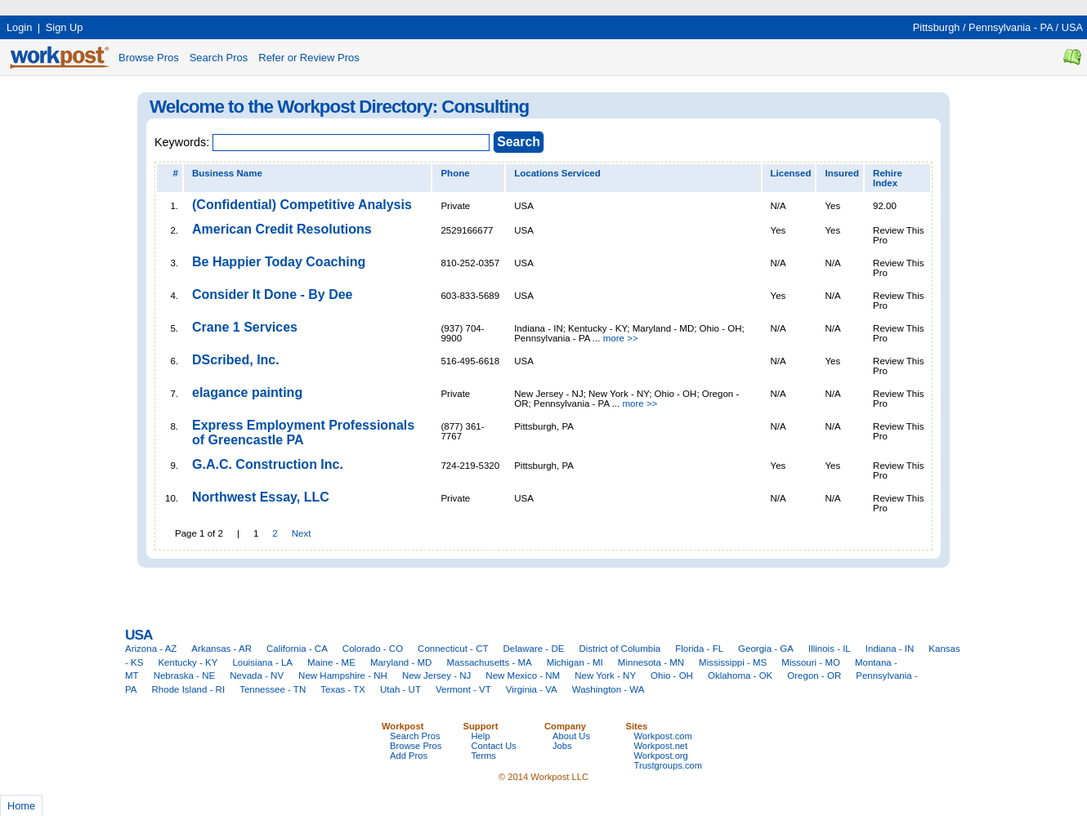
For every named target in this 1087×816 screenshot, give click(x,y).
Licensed (791, 173)
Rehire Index (887, 178)
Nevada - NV (257, 675)
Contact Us (494, 746)
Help (481, 736)
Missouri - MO (810, 662)
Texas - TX (342, 689)
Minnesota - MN (651, 662)
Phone (455, 173)
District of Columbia (619, 648)
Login (19, 27)
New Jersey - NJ (436, 675)
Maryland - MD (401, 662)
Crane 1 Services (244, 327)
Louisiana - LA (262, 662)
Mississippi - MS (733, 662)
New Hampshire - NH (342, 675)
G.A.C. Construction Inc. (267, 464)
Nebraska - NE (185, 675)
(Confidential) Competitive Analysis (302, 205)
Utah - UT (400, 689)
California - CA (297, 648)
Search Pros (219, 57)
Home (21, 806)
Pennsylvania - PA (1010, 27)
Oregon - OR (814, 675)
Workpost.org (661, 755)
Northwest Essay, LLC (260, 497)
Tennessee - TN (272, 689)
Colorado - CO (372, 648)
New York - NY (605, 675)
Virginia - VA (531, 689)
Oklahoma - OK (740, 675)
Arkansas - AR (221, 648)
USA (1072, 27)
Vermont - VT (463, 689)
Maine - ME (331, 662)
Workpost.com (663, 736)
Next (301, 533)
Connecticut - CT (453, 648)
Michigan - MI (575, 662)
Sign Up (64, 27)
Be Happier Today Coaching (278, 262)
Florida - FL (699, 648)
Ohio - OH (672, 675)
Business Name (227, 173)
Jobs (562, 746)
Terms (484, 755)
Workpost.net (661, 746)
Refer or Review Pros (309, 57)
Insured (842, 173)
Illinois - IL (829, 648)
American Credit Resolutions (282, 229)
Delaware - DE (534, 648)
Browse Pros (149, 57)
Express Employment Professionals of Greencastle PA (303, 432)
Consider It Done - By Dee (272, 294)
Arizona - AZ (151, 648)
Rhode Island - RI (189, 689)
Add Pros (408, 755)
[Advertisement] (297, 6)
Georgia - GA (766, 648)
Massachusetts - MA (488, 662)
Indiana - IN (890, 648)
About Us (571, 736)
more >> (620, 338)
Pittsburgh (936, 27)
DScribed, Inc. (236, 360)
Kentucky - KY (187, 662)
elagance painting (247, 392)
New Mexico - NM (522, 675)
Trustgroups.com (668, 765)
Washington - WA (608, 689)
